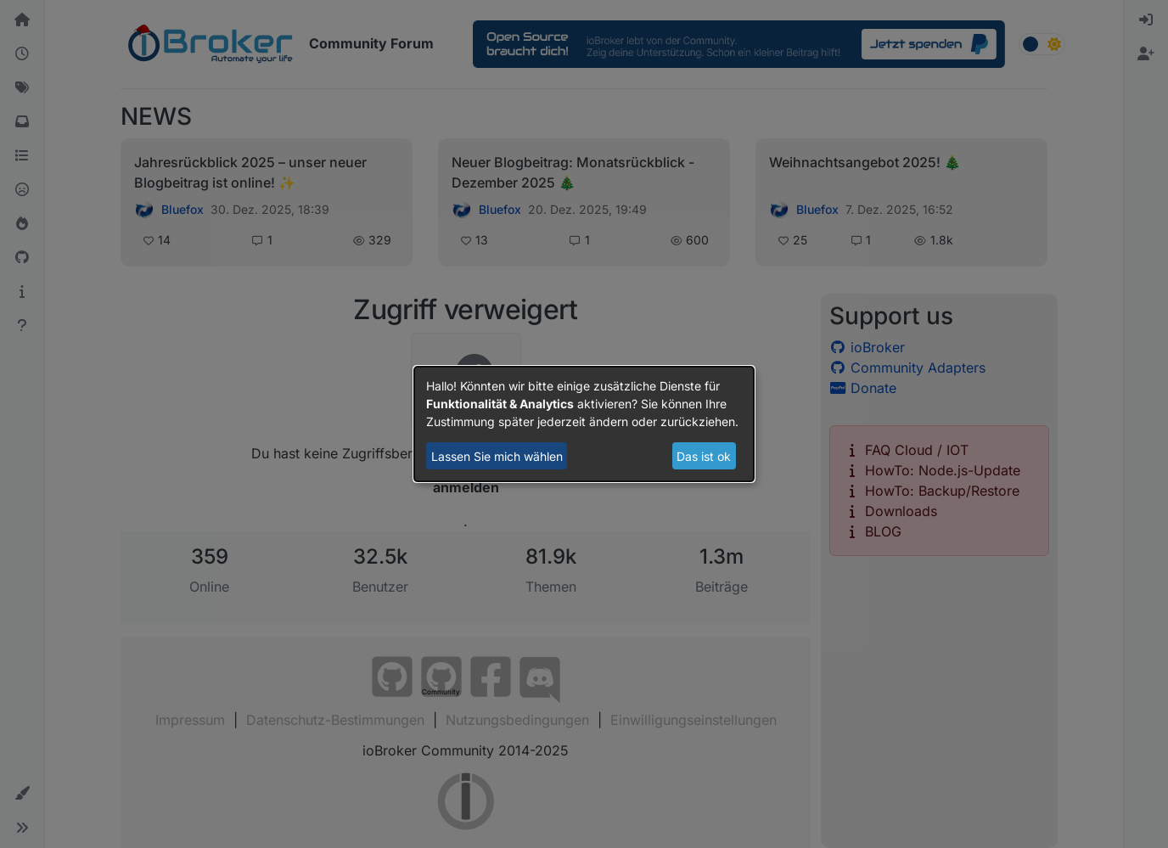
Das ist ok (704, 456)
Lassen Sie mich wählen (497, 456)
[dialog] (584, 424)
